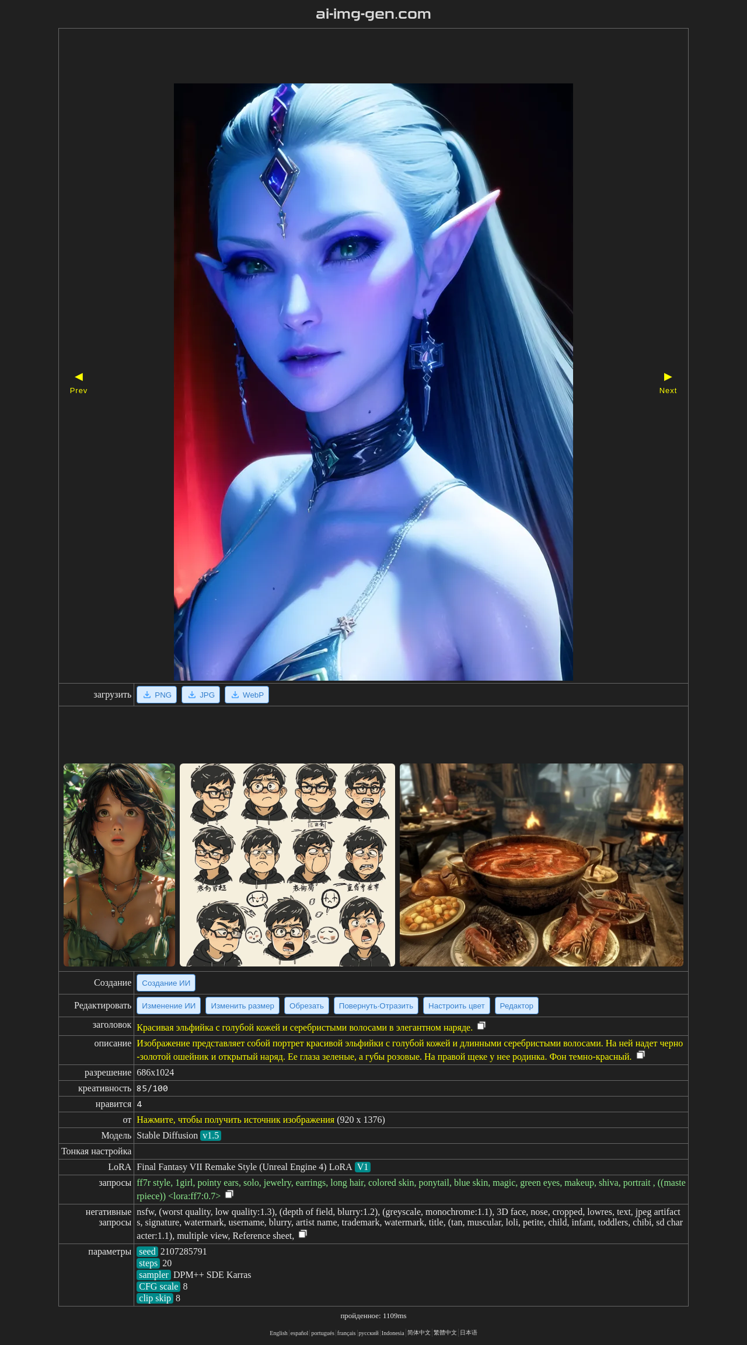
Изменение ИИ (169, 1005)
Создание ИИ (166, 983)
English (279, 1333)
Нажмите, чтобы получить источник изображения (235, 1120)
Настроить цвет (456, 1005)
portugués (322, 1333)
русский (369, 1333)
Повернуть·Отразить (376, 1005)
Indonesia (393, 1333)
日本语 (468, 1332)
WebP (247, 694)
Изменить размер (242, 1005)
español (300, 1333)
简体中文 (419, 1332)
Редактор (516, 1005)
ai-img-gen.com (374, 14)
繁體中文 (445, 1332)
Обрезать (306, 1005)
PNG (157, 694)
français (346, 1333)
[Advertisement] (353, 57)
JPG (201, 694)
